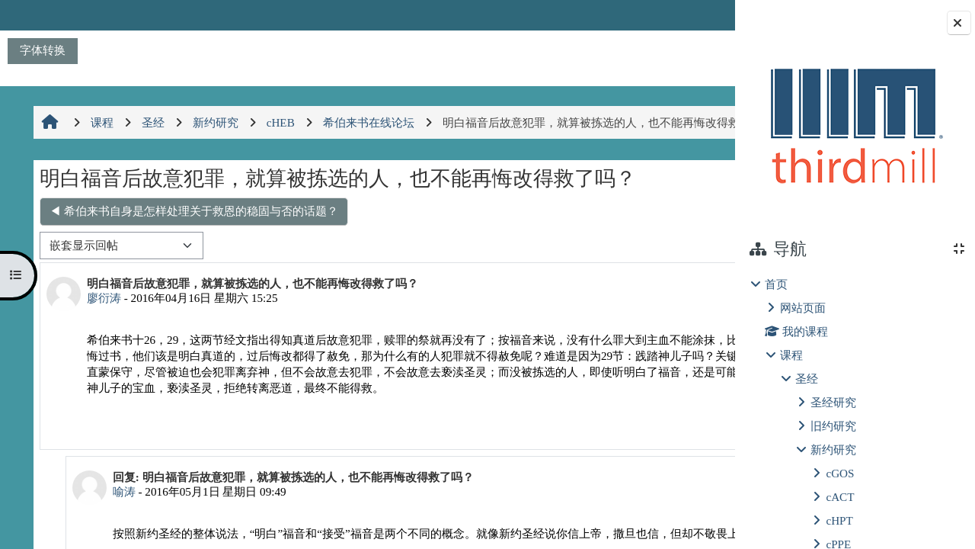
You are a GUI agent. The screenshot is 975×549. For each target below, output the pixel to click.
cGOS (840, 473)
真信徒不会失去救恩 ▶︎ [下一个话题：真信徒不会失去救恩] (644, 243)
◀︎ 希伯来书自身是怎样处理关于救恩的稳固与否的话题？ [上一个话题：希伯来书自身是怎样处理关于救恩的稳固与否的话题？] (191, 243)
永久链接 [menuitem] (628, 473)
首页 (776, 284)
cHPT (839, 520)
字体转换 (43, 49)
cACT (840, 496)
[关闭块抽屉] (959, 23)
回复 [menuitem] (681, 473)
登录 (694, 14)
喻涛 (116, 540)
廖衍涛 (102, 330)
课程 (791, 354)
